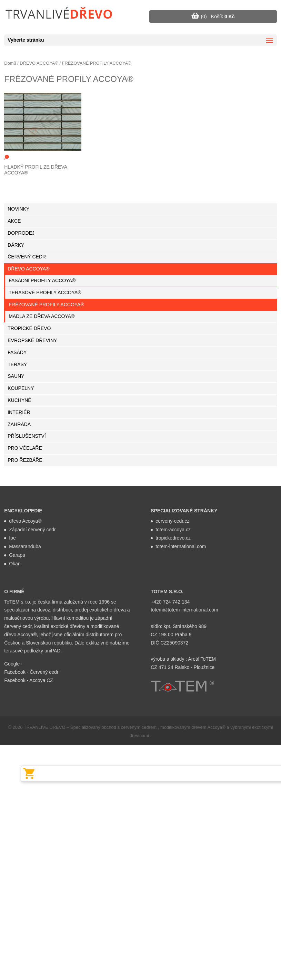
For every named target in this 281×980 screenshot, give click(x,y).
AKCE (14, 221)
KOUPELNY (21, 388)
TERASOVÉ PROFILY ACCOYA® (45, 292)
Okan (14, 563)
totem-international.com (180, 546)
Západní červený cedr (32, 529)
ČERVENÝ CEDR (27, 256)
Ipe (12, 538)
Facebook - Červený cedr (31, 672)
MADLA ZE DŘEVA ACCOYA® (41, 316)
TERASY (17, 364)
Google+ (13, 664)
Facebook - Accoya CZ (28, 680)
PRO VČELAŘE (25, 448)
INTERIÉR (19, 412)
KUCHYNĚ (19, 400)
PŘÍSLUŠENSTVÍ (27, 436)
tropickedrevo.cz (173, 538)
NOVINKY (18, 209)
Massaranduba (25, 546)
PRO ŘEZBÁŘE (25, 460)
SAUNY (16, 376)
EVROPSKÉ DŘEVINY (32, 340)
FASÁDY (17, 352)
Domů (10, 63)
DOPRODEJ (21, 233)
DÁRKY (16, 245)
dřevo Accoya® (25, 521)
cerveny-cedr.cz (172, 521)
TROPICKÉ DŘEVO (29, 328)
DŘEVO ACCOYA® (39, 63)
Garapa (17, 555)
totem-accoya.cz (173, 529)
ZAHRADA (19, 424)
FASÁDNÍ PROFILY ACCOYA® (42, 280)
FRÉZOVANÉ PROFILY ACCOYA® (46, 304)
